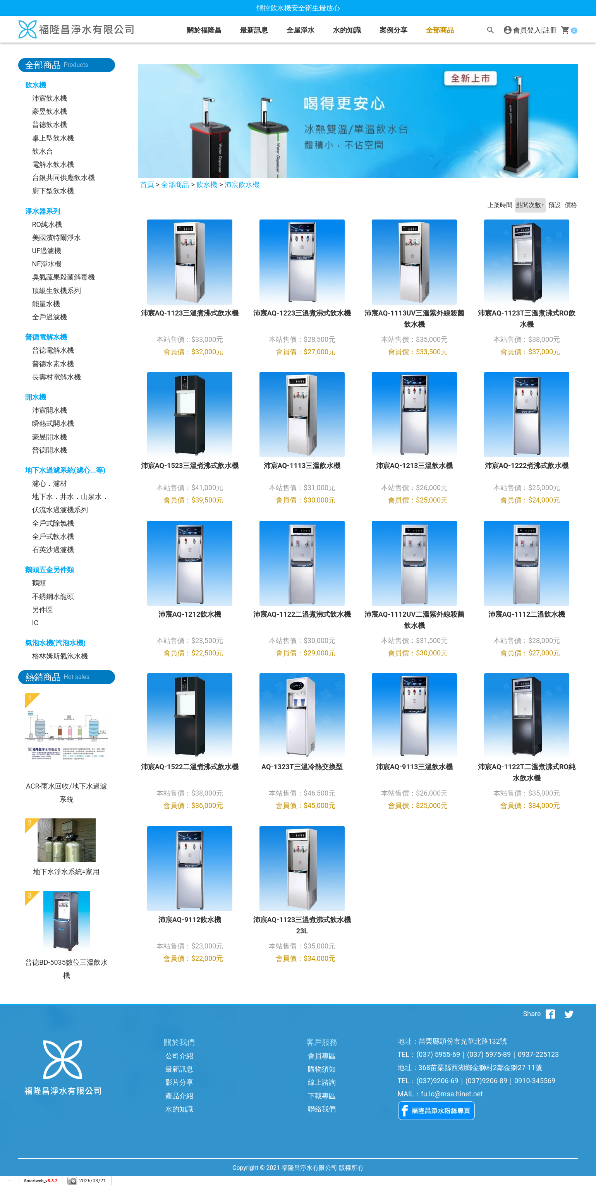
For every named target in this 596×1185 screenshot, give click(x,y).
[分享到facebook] (550, 1013)
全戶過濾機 (49, 317)
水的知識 (179, 1109)
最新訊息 (254, 30)
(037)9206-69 (437, 1081)
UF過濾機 (47, 251)
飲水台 (42, 151)
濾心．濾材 (49, 483)
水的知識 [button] (347, 30)
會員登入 (527, 30)
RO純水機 (47, 224)
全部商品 (440, 30)
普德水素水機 (53, 364)
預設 (554, 205)
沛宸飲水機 (49, 98)
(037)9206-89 (486, 1081)
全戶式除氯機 (53, 523)
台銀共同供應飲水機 (63, 177)
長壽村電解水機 (56, 377)
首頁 (147, 184)
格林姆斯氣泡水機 (60, 656)
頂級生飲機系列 (56, 290)
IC (35, 623)
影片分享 (179, 1082)
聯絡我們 (322, 1109)
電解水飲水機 (53, 164)
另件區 (42, 609)
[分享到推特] (569, 1013)
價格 (571, 205)
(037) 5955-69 (438, 1054)
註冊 (550, 30)
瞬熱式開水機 (53, 423)
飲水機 (206, 184)
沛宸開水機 (49, 410)
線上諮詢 (322, 1082)
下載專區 (322, 1096)
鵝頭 (39, 583)
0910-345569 (534, 1081)
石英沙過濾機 (53, 549)
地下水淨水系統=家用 (66, 872)
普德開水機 (49, 450)
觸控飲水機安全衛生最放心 (298, 8)
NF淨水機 (47, 264)
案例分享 (393, 30)
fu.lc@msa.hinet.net (452, 1094)
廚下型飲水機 (53, 191)
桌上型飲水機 (53, 138)
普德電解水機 (53, 350)
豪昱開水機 (49, 437)
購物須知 (322, 1069)
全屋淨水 (300, 30)
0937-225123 (538, 1054)
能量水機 (46, 304)
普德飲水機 (49, 124)
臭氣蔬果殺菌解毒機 (63, 277)
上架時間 (500, 205)
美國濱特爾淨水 (56, 237)
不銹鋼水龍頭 (53, 596)
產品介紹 (179, 1096)
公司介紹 (179, 1056)
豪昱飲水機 (49, 111)
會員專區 (322, 1056)
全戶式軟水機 (53, 536)
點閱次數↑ (530, 205)
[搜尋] (490, 30)
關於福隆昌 (204, 30)
